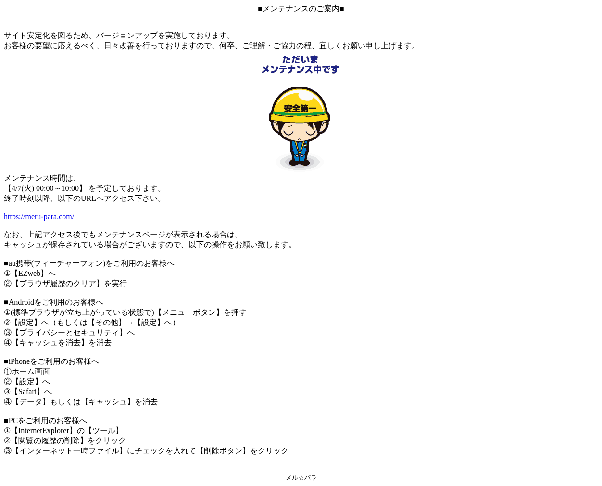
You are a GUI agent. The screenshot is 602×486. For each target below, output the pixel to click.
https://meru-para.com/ (39, 216)
